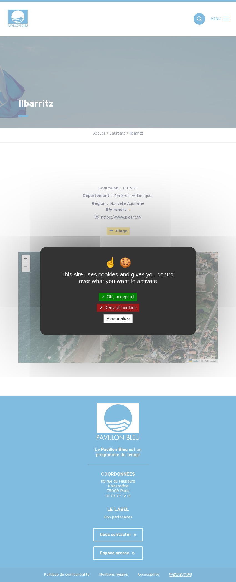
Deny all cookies (118, 307)
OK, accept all (118, 296)
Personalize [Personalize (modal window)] (118, 318)
